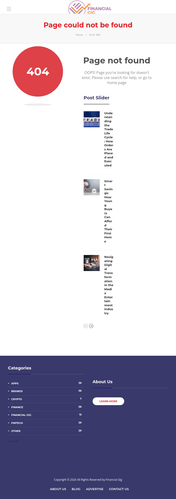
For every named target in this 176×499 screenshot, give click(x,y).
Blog (76, 489)
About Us (58, 489)
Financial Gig (47, 415)
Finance (47, 407)
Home (79, 34)
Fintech (47, 423)
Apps (47, 383)
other (47, 431)
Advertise (94, 489)
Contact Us (119, 489)
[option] (98, 214)
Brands (47, 391)
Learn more (108, 401)
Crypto (47, 399)
